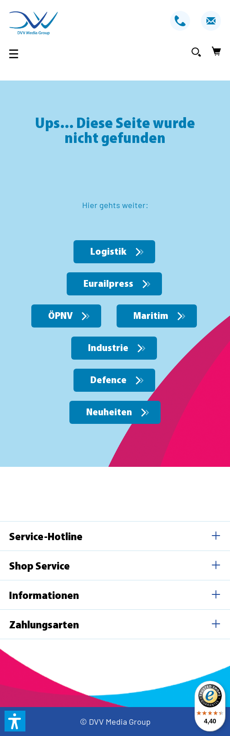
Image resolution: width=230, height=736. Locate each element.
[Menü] (16, 53)
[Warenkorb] (213, 51)
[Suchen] (196, 51)
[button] (15, 721)
